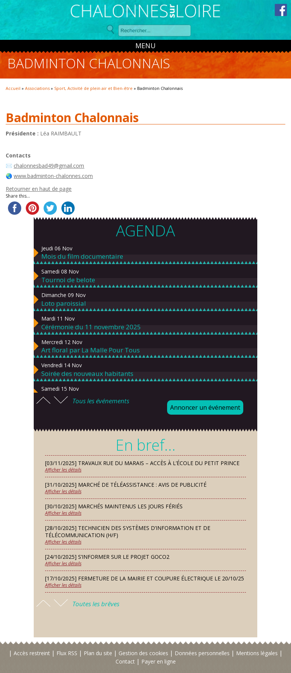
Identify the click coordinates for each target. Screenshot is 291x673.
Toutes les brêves (95, 603)
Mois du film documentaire (82, 256)
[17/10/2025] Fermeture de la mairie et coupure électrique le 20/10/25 (144, 578)
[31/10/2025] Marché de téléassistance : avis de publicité (126, 484)
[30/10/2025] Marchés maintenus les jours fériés (114, 506)
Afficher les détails (63, 470)
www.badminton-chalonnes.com (53, 175)
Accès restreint (32, 653)
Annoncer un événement (205, 407)
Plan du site (98, 653)
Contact (125, 661)
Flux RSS (66, 653)
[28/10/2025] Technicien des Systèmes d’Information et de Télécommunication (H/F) (127, 531)
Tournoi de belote (68, 280)
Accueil (13, 88)
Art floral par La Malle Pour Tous (90, 350)
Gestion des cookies (143, 653)
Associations (37, 88)
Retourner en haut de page (39, 188)
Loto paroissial (63, 303)
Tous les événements (100, 400)
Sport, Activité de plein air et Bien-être (93, 88)
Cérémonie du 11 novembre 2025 (91, 327)
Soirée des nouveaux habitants (87, 373)
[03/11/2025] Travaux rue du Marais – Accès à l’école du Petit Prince (142, 463)
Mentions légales (257, 653)
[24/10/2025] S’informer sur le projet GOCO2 (107, 556)
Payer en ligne (158, 661)
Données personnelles (202, 653)
